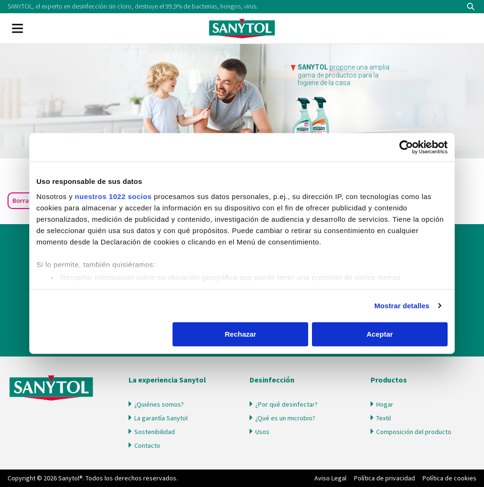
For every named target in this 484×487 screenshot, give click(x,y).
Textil (383, 418)
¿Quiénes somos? (159, 404)
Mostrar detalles (402, 306)
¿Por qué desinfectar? (286, 404)
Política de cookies (449, 478)
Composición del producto (413, 431)
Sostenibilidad (154, 431)
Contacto (147, 445)
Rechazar (241, 334)
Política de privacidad (384, 478)
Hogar (384, 404)
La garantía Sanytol (161, 418)
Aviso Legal (330, 478)
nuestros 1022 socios (113, 196)
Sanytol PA (242, 28)
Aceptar (380, 334)
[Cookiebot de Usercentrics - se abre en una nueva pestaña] (406, 147)
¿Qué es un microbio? (285, 418)
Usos (262, 431)
